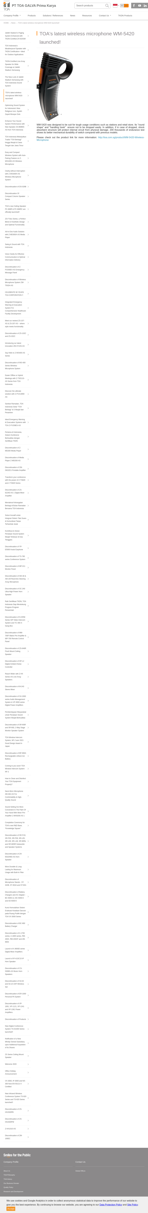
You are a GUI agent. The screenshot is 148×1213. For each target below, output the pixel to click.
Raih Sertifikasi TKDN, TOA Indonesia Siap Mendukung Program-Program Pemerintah (15, 605)
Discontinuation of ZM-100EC (13, 1137)
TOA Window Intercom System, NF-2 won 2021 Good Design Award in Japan (14, 741)
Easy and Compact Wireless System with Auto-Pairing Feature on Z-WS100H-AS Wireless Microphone (15, 158)
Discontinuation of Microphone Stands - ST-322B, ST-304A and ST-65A (15, 882)
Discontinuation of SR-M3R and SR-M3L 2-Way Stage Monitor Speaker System (15, 728)
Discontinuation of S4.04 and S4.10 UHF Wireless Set (14, 984)
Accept (10, 1209)
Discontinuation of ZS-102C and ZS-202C (15, 334)
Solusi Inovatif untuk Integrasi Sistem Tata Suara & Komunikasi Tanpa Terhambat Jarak (15, 519)
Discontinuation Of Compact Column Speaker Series (15, 196)
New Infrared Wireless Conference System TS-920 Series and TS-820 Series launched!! (15, 1098)
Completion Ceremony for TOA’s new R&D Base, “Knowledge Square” (15, 825)
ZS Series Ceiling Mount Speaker (14, 1055)
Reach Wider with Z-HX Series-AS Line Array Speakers (14, 677)
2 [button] (53, 114)
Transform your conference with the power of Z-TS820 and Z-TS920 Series (15, 480)
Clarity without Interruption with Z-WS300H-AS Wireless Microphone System (15, 175)
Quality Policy (8, 1187)
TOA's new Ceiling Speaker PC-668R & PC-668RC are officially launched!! (15, 209)
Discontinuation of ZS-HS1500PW (13, 1120)
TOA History (8, 1179)
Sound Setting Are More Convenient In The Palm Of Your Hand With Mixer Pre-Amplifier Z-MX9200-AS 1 (15, 811)
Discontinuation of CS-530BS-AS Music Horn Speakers (13, 971)
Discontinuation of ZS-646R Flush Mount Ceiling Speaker (15, 651)
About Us (7, 1171)
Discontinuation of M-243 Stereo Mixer (14, 687)
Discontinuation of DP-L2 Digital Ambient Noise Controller (14, 664)
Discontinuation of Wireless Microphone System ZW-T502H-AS (15, 282)
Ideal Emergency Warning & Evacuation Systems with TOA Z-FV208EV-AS (15, 422)
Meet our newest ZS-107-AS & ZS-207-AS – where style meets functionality (15, 324)
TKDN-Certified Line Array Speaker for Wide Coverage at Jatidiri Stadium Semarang (15, 65)
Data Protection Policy (111, 1204)
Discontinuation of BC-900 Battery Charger (15, 924)
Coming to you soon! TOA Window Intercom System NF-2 (15, 769)
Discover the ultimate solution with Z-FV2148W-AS (15, 394)
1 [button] (51, 114)
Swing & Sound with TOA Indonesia (14, 245)
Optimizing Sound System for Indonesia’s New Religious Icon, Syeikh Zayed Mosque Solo (15, 109)
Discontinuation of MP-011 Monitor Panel (15, 567)
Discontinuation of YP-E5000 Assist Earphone (14, 548)
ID (122, 5)
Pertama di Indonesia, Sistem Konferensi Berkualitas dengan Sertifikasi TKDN (13, 436)
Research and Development (13, 1191)
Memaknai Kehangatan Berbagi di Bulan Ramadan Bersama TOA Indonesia (15, 505)
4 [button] (58, 114)
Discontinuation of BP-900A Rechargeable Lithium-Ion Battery (15, 756)
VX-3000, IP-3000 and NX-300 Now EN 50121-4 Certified (15, 1084)
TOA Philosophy (9, 1175)
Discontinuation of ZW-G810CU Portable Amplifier (15, 468)
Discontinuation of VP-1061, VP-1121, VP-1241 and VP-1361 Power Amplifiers (14, 1008)
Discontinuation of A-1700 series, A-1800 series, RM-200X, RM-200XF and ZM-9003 (15, 937)
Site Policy (132, 1204)
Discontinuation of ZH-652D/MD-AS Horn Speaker (13, 857)
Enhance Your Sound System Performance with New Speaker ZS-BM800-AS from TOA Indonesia (15, 125)
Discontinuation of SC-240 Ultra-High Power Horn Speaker (15, 592)
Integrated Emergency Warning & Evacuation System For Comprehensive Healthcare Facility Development (15, 308)
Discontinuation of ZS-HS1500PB (13, 1110)
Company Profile (11, 1162)
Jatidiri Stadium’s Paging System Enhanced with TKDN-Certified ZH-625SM (15, 36)
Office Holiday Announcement (11, 1072)
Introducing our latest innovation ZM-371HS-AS (15, 344)
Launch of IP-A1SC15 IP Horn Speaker (14, 960)
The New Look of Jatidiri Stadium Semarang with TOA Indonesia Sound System (14, 81)
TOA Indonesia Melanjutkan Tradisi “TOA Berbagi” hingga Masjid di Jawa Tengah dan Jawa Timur (15, 141)
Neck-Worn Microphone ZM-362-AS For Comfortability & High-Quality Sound (14, 795)
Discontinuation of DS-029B (15, 187)
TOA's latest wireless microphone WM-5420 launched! (13, 96)
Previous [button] (39, 86)
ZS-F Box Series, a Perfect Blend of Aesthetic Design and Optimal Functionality (15, 222)
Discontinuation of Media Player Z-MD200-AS (14, 459)
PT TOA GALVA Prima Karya (34, 6)
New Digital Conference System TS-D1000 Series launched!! (14, 1029)
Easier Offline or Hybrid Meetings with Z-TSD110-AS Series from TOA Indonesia (15, 379)
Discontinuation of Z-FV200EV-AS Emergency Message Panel (14, 270)
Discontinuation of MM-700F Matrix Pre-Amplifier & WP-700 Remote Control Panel (15, 637)
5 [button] (61, 114)
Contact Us (80, 1162)
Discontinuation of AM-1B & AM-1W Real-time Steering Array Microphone (15, 579)
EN (126, 5)
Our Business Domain (11, 1183)
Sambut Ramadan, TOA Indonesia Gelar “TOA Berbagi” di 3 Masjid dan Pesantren (14, 408)
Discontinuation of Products (15, 1019)
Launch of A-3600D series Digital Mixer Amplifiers (15, 950)
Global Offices (80, 1171)
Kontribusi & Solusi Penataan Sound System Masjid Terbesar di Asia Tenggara (14, 535)
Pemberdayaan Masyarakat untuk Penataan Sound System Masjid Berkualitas (15, 715)
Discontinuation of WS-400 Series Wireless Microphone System (15, 366)
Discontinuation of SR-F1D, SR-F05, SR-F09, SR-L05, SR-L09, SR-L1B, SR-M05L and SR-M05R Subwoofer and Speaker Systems (15, 841)
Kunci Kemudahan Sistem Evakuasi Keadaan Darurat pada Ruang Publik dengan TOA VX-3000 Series (15, 912)
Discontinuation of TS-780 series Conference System (15, 557)
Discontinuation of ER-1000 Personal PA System (15, 995)
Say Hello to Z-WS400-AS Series (15, 354)
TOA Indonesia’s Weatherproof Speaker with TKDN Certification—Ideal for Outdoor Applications (15, 50)
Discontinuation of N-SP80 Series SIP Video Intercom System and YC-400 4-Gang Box (15, 621)
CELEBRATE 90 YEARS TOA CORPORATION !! (14, 293)
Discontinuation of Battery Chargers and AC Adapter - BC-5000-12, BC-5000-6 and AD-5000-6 (15, 896)
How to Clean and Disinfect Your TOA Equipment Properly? (15, 781)
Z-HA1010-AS (10, 1129)
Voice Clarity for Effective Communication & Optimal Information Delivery (15, 257)
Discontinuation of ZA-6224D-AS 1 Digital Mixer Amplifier (14, 493)
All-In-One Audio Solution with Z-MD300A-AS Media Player (15, 235)
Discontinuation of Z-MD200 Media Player (13, 449)
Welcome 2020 (11, 1064)
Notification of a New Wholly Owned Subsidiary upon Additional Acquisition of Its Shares (15, 1043)
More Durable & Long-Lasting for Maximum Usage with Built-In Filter (14, 870)
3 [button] (56, 114)
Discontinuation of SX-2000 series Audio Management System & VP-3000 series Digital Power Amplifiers (15, 700)
